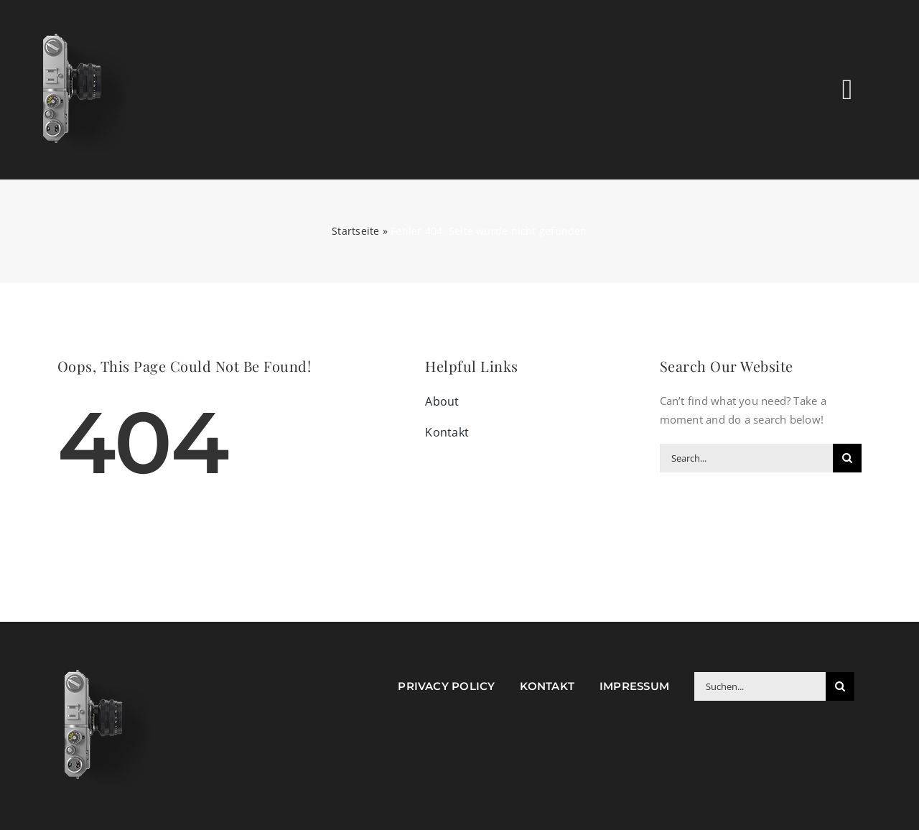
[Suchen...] (760, 686)
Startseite (355, 231)
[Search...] (746, 458)
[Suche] (847, 458)
